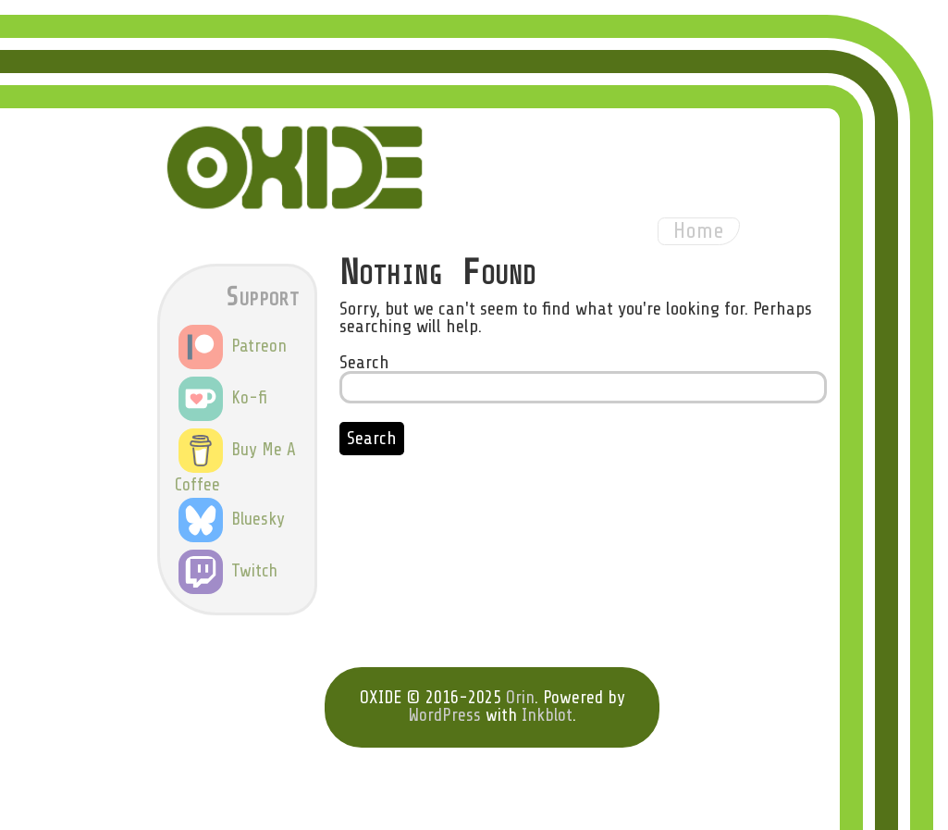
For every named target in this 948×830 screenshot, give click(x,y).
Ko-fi (223, 398)
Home (698, 230)
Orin (520, 698)
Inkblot (547, 715)
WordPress (444, 715)
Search (364, 362)
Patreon (233, 346)
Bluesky (232, 519)
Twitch (228, 571)
